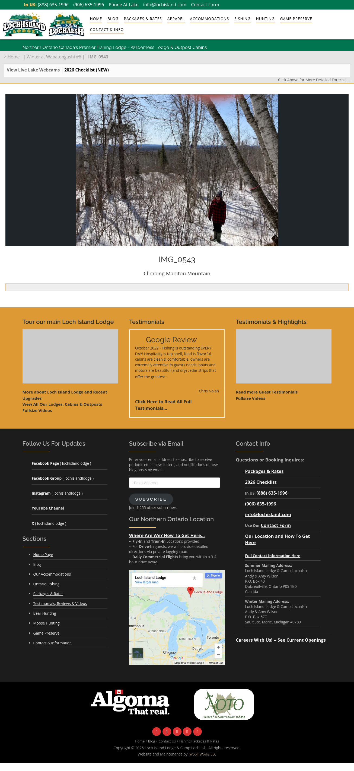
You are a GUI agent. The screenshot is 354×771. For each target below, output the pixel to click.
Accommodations (209, 18)
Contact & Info (107, 29)
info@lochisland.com (164, 4)
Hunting (265, 18)
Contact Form (205, 4)
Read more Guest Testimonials (267, 392)
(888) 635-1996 (53, 4)
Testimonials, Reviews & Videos (60, 603)
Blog (112, 18)
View (62, 404)
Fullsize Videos (37, 410)
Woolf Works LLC (203, 754)
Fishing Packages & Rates (199, 741)
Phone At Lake (124, 4)
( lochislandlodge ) (61, 463)
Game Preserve (296, 18)
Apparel (176, 18)
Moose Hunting (46, 623)
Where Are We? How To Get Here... (167, 535)
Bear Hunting (44, 613)
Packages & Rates (143, 18)
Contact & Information (52, 642)
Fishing (242, 18)
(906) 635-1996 (88, 4)
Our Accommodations (52, 574)
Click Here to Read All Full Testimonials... (163, 404)
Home (96, 18)
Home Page (43, 554)
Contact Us (167, 741)
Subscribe (151, 499)
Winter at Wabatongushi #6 (54, 57)
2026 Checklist (260, 482)
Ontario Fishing (46, 583)
